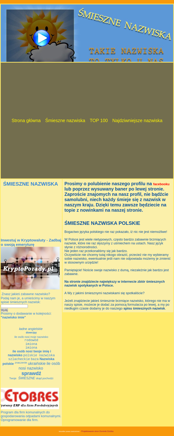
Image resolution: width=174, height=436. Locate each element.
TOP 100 (99, 120)
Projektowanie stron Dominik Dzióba (97, 435)
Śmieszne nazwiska (65, 120)
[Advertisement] (40, 36)
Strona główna (26, 120)
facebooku (161, 184)
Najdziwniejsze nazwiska (137, 120)
